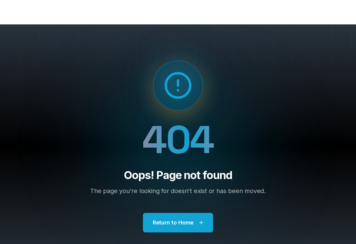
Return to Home (178, 222)
